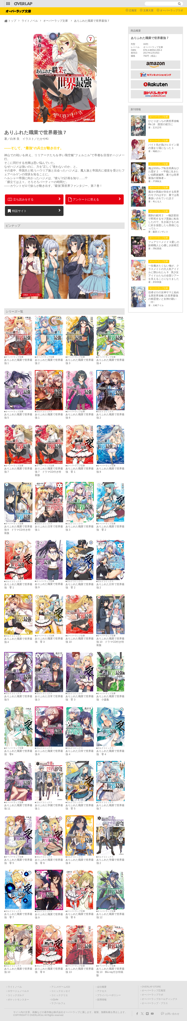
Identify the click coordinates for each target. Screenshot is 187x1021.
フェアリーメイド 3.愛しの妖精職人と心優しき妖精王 (163, 244)
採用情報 (102, 999)
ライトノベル (30, 20)
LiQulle (54, 999)
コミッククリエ (59, 995)
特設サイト (17, 211)
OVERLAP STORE (151, 986)
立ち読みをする (21, 199)
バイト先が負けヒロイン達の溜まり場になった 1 (163, 146)
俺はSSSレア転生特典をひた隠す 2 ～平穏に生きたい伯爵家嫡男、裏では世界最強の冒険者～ (163, 173)
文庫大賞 (148, 10)
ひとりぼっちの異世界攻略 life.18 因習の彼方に (164, 123)
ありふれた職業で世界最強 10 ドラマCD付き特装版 (110, 642)
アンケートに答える (83, 199)
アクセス (102, 991)
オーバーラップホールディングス (159, 999)
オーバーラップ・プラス (155, 1003)
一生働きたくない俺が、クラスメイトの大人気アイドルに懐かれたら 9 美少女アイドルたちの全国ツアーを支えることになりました (163, 272)
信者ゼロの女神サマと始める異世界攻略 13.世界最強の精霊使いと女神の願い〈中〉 (163, 297)
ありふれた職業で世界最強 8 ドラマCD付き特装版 (18, 529)
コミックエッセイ (60, 991)
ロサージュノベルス (18, 991)
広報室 (133, 10)
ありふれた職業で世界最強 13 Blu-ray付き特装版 (110, 972)
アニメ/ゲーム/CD (60, 987)
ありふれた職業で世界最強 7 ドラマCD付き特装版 (49, 472)
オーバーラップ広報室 (153, 990)
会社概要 (102, 987)
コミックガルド (16, 995)
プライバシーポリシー (109, 995)
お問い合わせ (172, 1014)
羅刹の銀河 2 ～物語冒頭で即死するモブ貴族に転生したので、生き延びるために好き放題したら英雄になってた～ (163, 222)
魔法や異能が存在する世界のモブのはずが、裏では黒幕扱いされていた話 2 (163, 195)
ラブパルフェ (58, 1003)
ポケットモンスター (18, 999)
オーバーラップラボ (171, 10)
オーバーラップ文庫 (55, 20)
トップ (12, 20)
